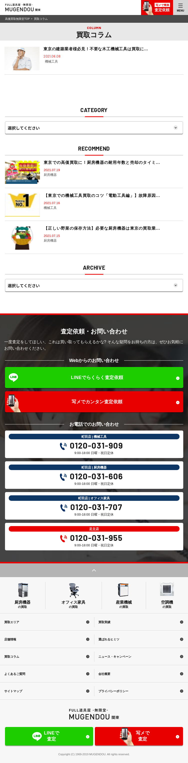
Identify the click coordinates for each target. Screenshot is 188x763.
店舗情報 (10, 639)
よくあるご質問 (14, 674)
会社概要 (105, 674)
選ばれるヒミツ (109, 639)
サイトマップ (13, 691)
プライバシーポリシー (114, 691)
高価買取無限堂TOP (17, 18)
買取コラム (11, 656)
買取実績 (105, 622)
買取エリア (11, 622)
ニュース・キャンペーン (115, 656)
